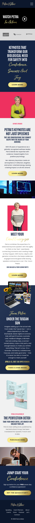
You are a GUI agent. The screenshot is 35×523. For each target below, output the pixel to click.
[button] (24, 19)
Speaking (8, 510)
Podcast (21, 512)
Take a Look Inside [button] (17, 368)
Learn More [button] (17, 85)
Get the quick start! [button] (17, 493)
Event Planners (18, 510)
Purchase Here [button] (17, 440)
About (27, 510)
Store (15, 512)
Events (9, 512)
